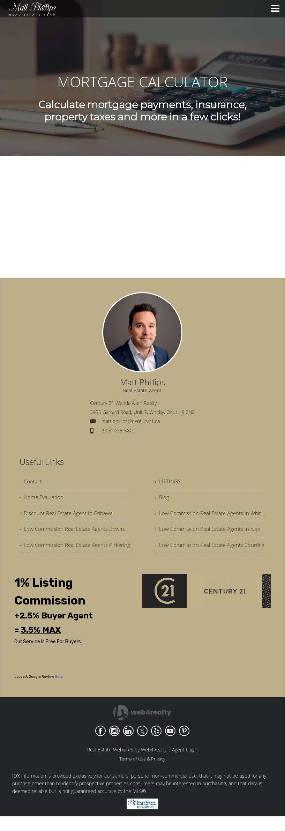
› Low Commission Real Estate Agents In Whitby (210, 516)
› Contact (31, 482)
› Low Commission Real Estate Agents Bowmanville (75, 533)
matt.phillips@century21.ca (131, 421)
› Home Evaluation (43, 499)
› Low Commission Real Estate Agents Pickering (75, 550)
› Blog (162, 499)
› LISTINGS (168, 482)
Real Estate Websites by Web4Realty (126, 764)
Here (59, 691)
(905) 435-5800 (118, 430)
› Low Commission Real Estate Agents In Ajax (210, 533)
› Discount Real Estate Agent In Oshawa (68, 516)
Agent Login (184, 764)
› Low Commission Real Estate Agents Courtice (201, 555)
